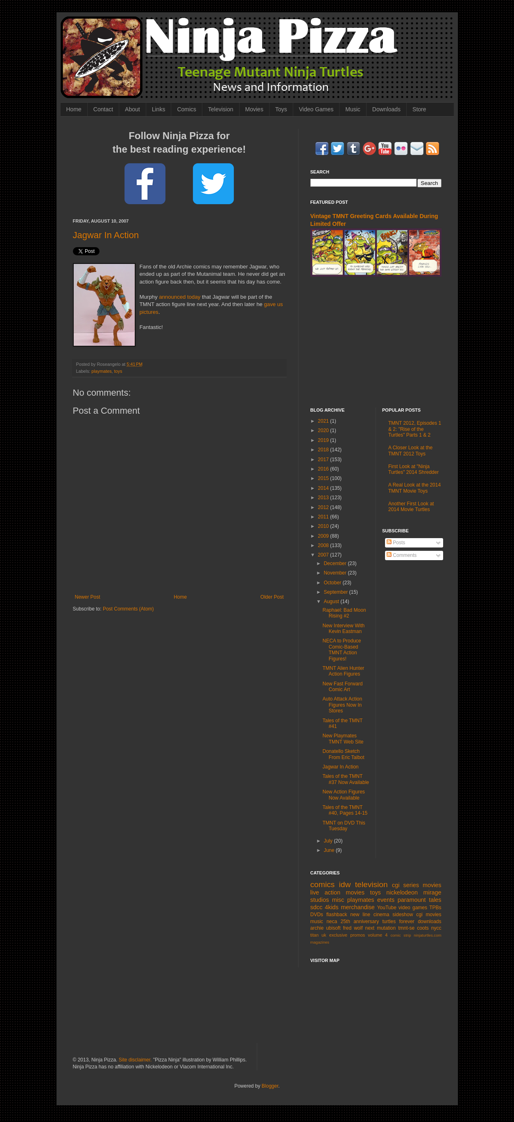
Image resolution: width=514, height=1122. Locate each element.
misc (338, 900)
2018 (324, 450)
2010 (324, 526)
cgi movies (428, 914)
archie (317, 928)
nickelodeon (402, 892)
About (132, 109)
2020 (324, 430)
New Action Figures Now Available (343, 794)
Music (352, 109)
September (336, 592)
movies (432, 885)
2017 (324, 459)
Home (74, 109)
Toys (281, 109)
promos (357, 935)
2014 (324, 488)
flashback (336, 914)
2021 (324, 421)
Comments (402, 555)
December (336, 563)
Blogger (270, 1086)
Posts (396, 542)
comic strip (400, 935)
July (329, 841)
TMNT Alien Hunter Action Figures (343, 671)
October (333, 583)
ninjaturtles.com (427, 935)
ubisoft (333, 928)
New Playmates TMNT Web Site (342, 738)
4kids (332, 907)
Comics (186, 109)
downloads (429, 921)
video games (413, 907)
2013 (324, 497)
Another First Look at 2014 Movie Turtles (411, 506)
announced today (179, 297)
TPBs (435, 907)
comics (322, 884)
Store (419, 109)
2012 (324, 507)
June (329, 850)
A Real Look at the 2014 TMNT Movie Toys (414, 487)
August (332, 601)
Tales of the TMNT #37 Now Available (345, 779)
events (385, 900)
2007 (324, 555)
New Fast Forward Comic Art (342, 686)
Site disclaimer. (135, 1060)
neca (331, 921)
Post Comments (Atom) (128, 609)
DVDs (316, 914)
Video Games (316, 109)
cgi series (405, 885)
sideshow (402, 914)
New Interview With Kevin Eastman (343, 628)
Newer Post (87, 597)
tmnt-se (406, 928)
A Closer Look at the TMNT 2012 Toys (410, 450)
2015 (324, 478)
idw (345, 884)
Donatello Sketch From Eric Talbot (343, 754)
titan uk (318, 935)
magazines (319, 942)
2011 (324, 517)
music (316, 921)
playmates (101, 371)
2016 (324, 469)
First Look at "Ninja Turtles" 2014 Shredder (413, 469)
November (336, 573)
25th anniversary (360, 921)
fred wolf (353, 928)
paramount (412, 900)
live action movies (337, 892)
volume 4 (377, 935)
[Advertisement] (376, 342)
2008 (324, 545)
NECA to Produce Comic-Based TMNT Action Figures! (341, 649)
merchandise (357, 907)
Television (220, 109)
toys (118, 371)
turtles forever (398, 921)
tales (435, 900)
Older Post (272, 597)
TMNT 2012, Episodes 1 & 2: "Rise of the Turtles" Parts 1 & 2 (414, 429)
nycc (436, 928)
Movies (254, 109)
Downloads (386, 109)
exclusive (338, 935)
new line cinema (369, 914)
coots (423, 928)
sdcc (316, 907)
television (371, 884)
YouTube (386, 907)
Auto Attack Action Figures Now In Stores (342, 705)
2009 (324, 536)
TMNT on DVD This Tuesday (343, 825)
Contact (103, 109)
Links (158, 109)
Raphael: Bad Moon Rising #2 (344, 613)
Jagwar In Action (106, 235)
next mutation (380, 928)
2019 (324, 440)
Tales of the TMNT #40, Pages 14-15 (344, 810)
